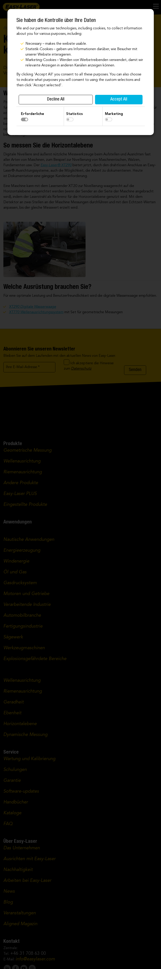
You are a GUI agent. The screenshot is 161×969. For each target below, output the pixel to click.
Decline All (55, 99)
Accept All (118, 99)
